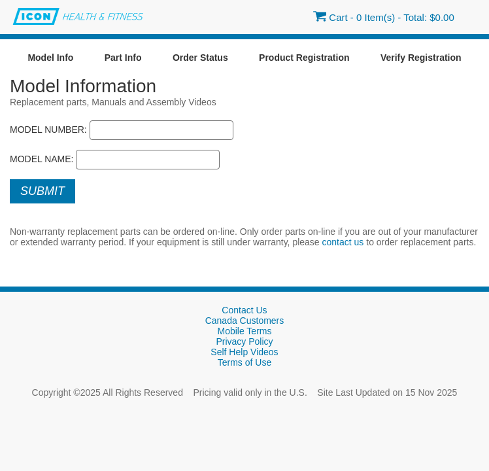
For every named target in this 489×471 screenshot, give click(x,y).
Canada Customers (244, 320)
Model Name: (42, 159)
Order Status (200, 57)
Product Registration (304, 57)
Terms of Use (244, 362)
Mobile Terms (244, 331)
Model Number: (48, 129)
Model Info (50, 57)
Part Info (123, 57)
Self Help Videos (244, 352)
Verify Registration (421, 57)
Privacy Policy (244, 341)
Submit (42, 191)
